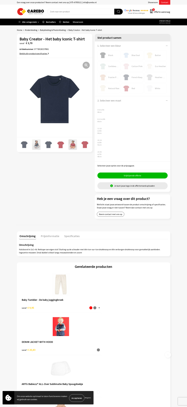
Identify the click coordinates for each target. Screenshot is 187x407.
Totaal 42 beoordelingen (136, 13)
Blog (99, 341)
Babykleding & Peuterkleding (53, 30)
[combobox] (80, 12)
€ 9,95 (28, 307)
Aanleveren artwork (67, 337)
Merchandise (102, 349)
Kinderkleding (31, 30)
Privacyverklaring (66, 357)
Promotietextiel (142, 333)
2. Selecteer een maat (109, 100)
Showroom (153, 2)
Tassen (138, 353)
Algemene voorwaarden (69, 345)
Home (19, 30)
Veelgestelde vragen (68, 349)
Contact (164, 2)
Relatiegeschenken (143, 349)
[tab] (27, 236)
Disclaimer (63, 365)
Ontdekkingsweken (105, 333)
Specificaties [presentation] (69, 236)
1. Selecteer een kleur (109, 45)
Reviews (136, 10)
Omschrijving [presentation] (27, 236)
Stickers (138, 357)
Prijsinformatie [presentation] (48, 236)
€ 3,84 (99, 307)
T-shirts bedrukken (105, 345)
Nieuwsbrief (102, 357)
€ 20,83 (66, 307)
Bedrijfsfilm (102, 353)
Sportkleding (140, 345)
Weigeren (88, 398)
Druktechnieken (66, 361)
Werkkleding (140, 337)
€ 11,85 (140, 307)
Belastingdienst (66, 333)
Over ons (101, 337)
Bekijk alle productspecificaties (34, 53)
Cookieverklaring (66, 353)
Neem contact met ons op (110, 215)
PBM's (137, 341)
